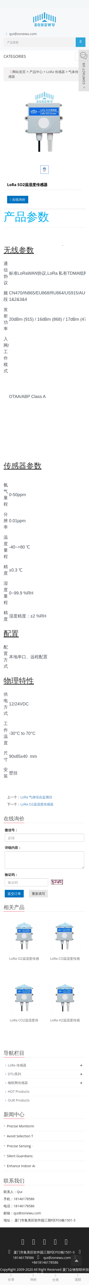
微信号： (11, 830)
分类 (56, 1277)
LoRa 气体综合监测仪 (36, 797)
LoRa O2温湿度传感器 (36, 804)
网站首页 (19, 71)
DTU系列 (14, 1074)
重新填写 (38, 893)
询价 (33, 1277)
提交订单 (14, 893)
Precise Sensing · (20, 1146)
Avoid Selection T (20, 1136)
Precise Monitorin (20, 1126)
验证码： (11, 874)
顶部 (78, 1277)
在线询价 (17, 199)
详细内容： (13, 847)
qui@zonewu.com (23, 34)
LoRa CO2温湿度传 (24, 1020)
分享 (11, 1277)
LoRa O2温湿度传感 (24, 958)
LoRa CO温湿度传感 (65, 958)
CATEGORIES (15, 56)
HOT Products (18, 1091)
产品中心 (36, 71)
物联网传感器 (18, 1082)
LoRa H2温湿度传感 (65, 1020)
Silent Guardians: (20, 1156)
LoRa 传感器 (55, 71)
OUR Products (18, 1100)
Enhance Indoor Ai (21, 1166)
